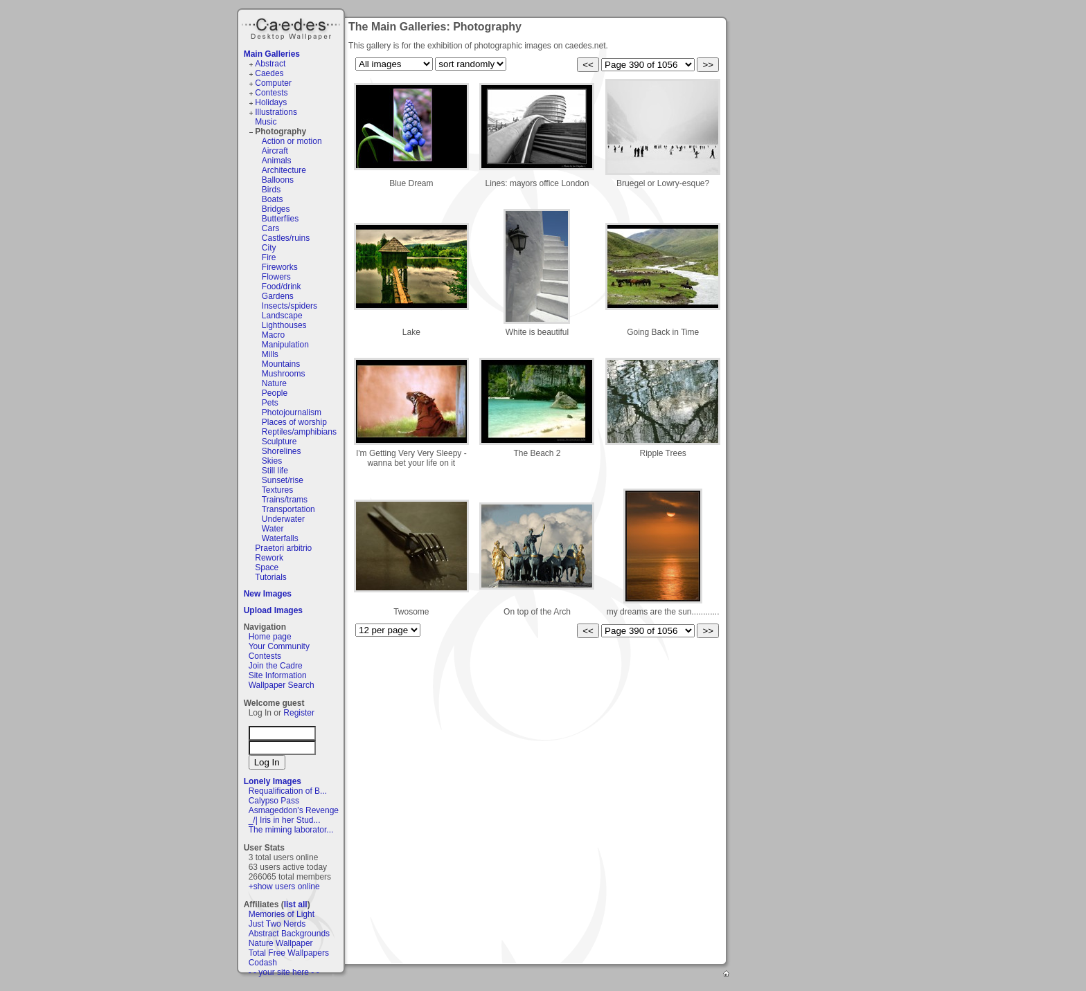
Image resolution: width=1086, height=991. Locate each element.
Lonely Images (272, 781)
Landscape (282, 315)
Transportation (288, 509)
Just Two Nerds (277, 924)
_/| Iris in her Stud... (285, 820)
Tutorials (271, 577)
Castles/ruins (286, 238)
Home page (270, 637)
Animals (277, 160)
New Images (268, 594)
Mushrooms (283, 374)
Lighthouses (284, 325)
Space (266, 567)
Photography (280, 131)
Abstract (270, 64)
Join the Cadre (276, 666)
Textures (277, 490)
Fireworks (280, 267)
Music (265, 122)
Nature (274, 383)
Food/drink (281, 286)
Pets (270, 403)
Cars (270, 228)
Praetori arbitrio (283, 548)
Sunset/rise (282, 480)
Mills (270, 354)
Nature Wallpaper (281, 943)
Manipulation (285, 344)
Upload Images (273, 610)
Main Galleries (272, 54)
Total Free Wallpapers (289, 953)
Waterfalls (280, 538)
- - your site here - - (284, 972)
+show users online (284, 886)
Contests (271, 93)
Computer (273, 83)
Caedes (292, 27)
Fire (269, 257)
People (274, 393)
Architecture (284, 170)
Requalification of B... (288, 791)
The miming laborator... (291, 830)
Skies (272, 461)
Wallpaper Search (281, 685)
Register (298, 713)
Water (273, 529)
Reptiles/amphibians (299, 432)
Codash (263, 962)
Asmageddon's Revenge (294, 810)
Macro (273, 335)
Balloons (278, 180)
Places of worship (294, 422)
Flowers (276, 277)
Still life (275, 470)
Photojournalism (291, 412)
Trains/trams (285, 499)
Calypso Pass (274, 801)
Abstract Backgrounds (289, 933)
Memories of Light (281, 914)
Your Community (279, 646)
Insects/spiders (289, 306)
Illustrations (276, 112)
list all (296, 904)
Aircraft (275, 151)
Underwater (283, 519)
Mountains (281, 364)
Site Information (278, 675)
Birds (271, 189)
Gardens (278, 296)
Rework (269, 558)
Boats (272, 199)
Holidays (271, 102)
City (269, 248)
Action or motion (292, 141)
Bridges (276, 209)
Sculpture (279, 441)
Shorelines (281, 451)
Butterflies (280, 219)
